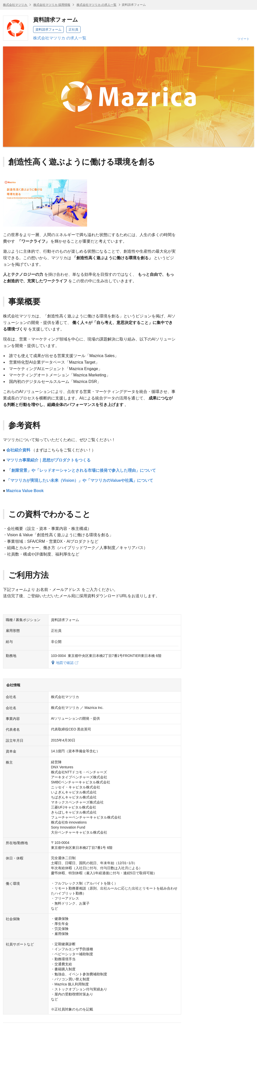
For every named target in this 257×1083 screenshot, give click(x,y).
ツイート (243, 39)
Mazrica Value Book (25, 491)
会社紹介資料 (18, 450)
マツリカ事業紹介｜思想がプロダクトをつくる (48, 460)
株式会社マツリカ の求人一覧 (96, 5)
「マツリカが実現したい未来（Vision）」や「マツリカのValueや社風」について (79, 480)
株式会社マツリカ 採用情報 (51, 5)
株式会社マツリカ (15, 5)
